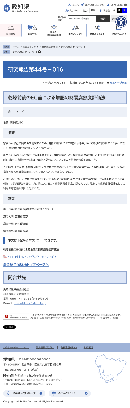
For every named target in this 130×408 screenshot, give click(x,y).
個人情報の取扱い (45, 347)
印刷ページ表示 (118, 82)
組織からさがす (30, 47)
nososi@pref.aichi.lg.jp (30, 303)
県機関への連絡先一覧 (24, 393)
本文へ (75, 5)
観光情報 (32, 34)
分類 (119, 33)
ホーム (16, 47)
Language (117, 5)
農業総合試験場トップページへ (26, 264)
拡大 (85, 10)
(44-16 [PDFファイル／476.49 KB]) (32, 256)
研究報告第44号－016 (25, 52)
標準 (93, 10)
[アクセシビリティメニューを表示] (121, 22)
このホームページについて (16, 347)
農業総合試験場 (50, 47)
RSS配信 (88, 347)
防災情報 (10, 34)
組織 (97, 33)
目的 (75, 33)
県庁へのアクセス (67, 393)
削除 (39, 51)
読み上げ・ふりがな (94, 5)
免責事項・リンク (69, 347)
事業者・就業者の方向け (54, 33)
